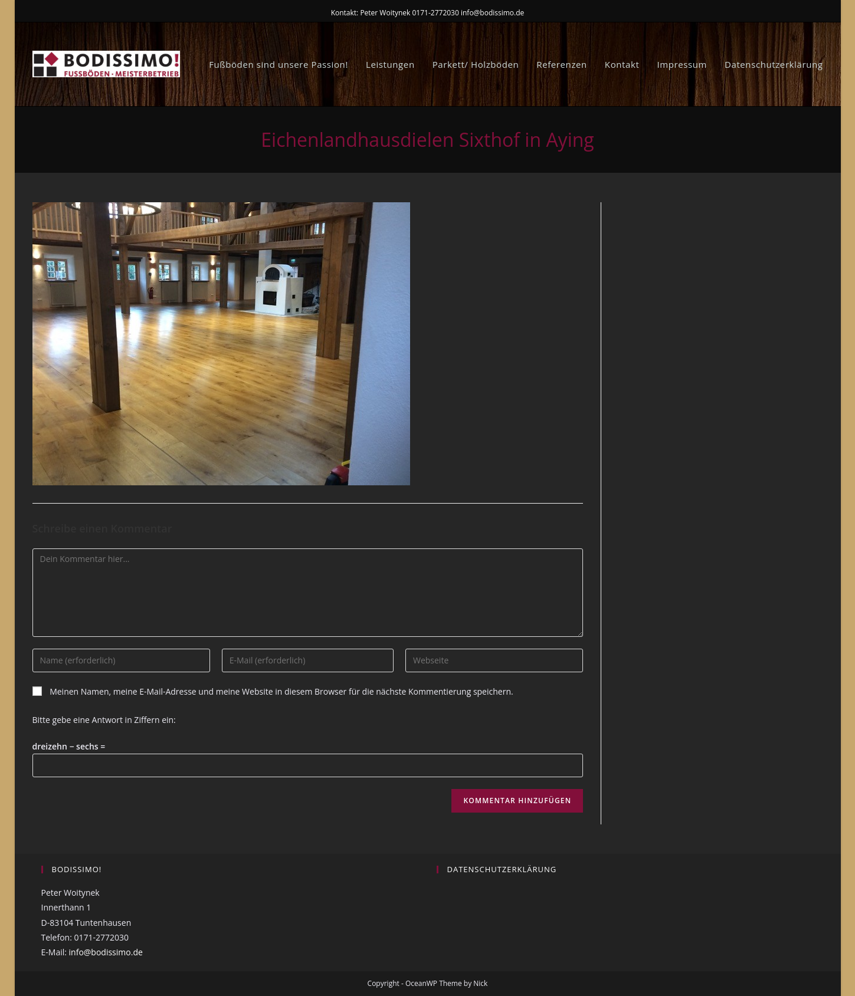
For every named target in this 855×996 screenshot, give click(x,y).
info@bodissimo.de (106, 952)
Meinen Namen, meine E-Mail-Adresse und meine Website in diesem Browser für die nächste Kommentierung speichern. (281, 691)
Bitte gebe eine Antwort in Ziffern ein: (104, 719)
